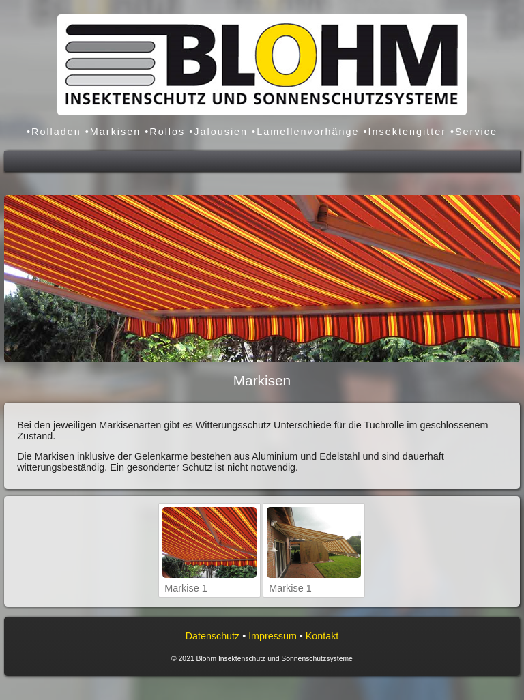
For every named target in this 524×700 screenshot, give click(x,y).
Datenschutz (212, 635)
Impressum (272, 635)
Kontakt (322, 635)
